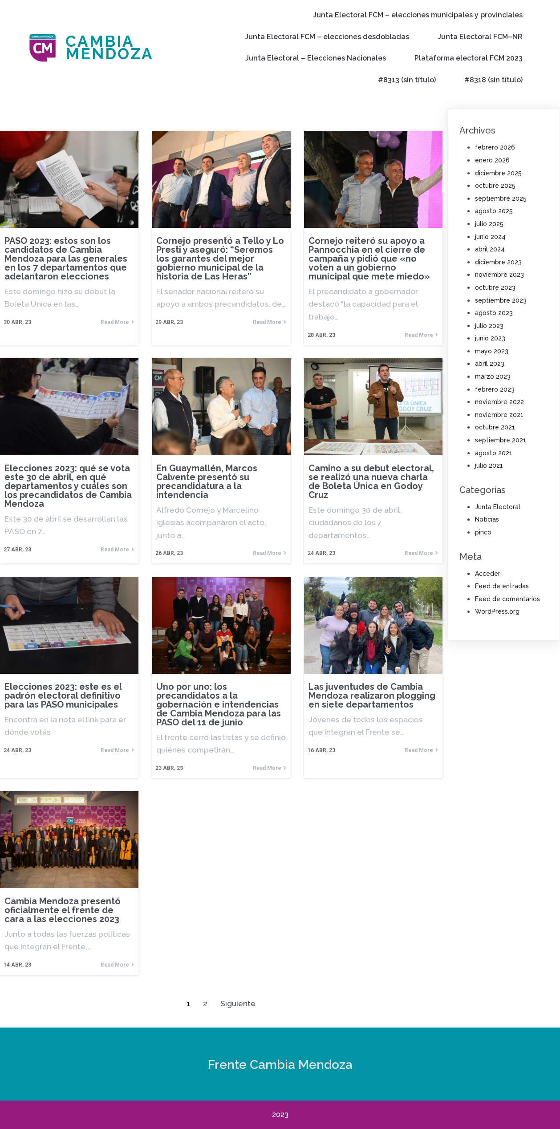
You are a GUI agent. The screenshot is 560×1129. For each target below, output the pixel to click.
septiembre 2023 (501, 300)
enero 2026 (492, 160)
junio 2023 (490, 338)
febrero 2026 (495, 147)
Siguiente (238, 1003)
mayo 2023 (491, 351)
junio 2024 (490, 236)
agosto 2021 (493, 453)
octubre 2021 (495, 427)
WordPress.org (497, 611)
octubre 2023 (495, 287)
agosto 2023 (494, 312)
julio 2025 (489, 223)
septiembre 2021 (500, 440)
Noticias (487, 519)
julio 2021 (489, 465)
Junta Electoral (497, 506)
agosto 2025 (494, 210)
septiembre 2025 (501, 198)
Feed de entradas (502, 586)
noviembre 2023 (499, 274)
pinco (483, 532)
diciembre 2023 (498, 262)
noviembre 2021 (499, 414)
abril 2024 (490, 249)
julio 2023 (489, 325)
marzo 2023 (493, 376)
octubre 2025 (495, 185)
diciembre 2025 (498, 173)
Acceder (487, 573)
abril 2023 (489, 363)
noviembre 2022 (499, 401)
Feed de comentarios (507, 599)
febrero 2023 (495, 389)
